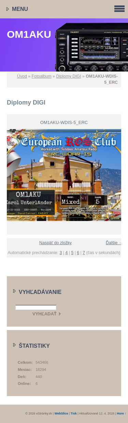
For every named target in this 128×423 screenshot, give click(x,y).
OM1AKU (29, 34)
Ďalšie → (114, 242)
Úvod (22, 76)
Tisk (74, 413)
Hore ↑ (121, 413)
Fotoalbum (42, 76)
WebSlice (61, 413)
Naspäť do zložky (55, 242)
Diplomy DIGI (68, 76)
